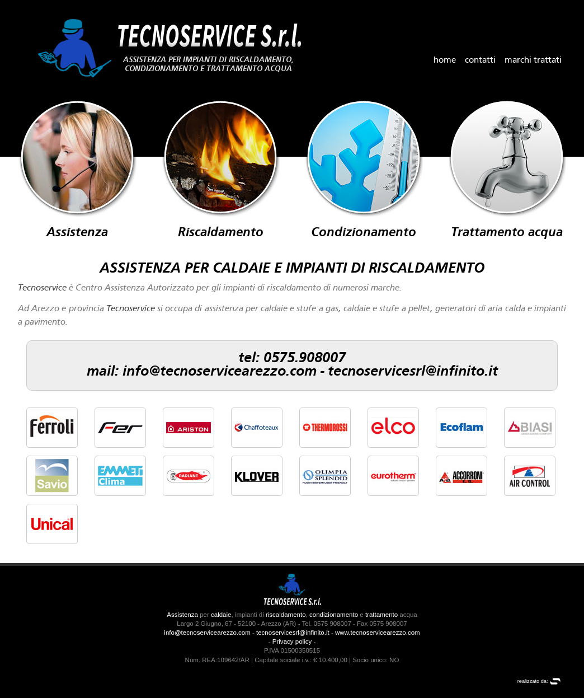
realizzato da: (539, 681)
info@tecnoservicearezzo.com (220, 372)
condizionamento (333, 614)
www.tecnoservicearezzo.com (377, 632)
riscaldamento (286, 614)
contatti (480, 60)
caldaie (221, 614)
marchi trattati (533, 60)
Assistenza (182, 614)
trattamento (381, 614)
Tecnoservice (42, 288)
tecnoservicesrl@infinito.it (413, 372)
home (445, 60)
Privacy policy (292, 641)
